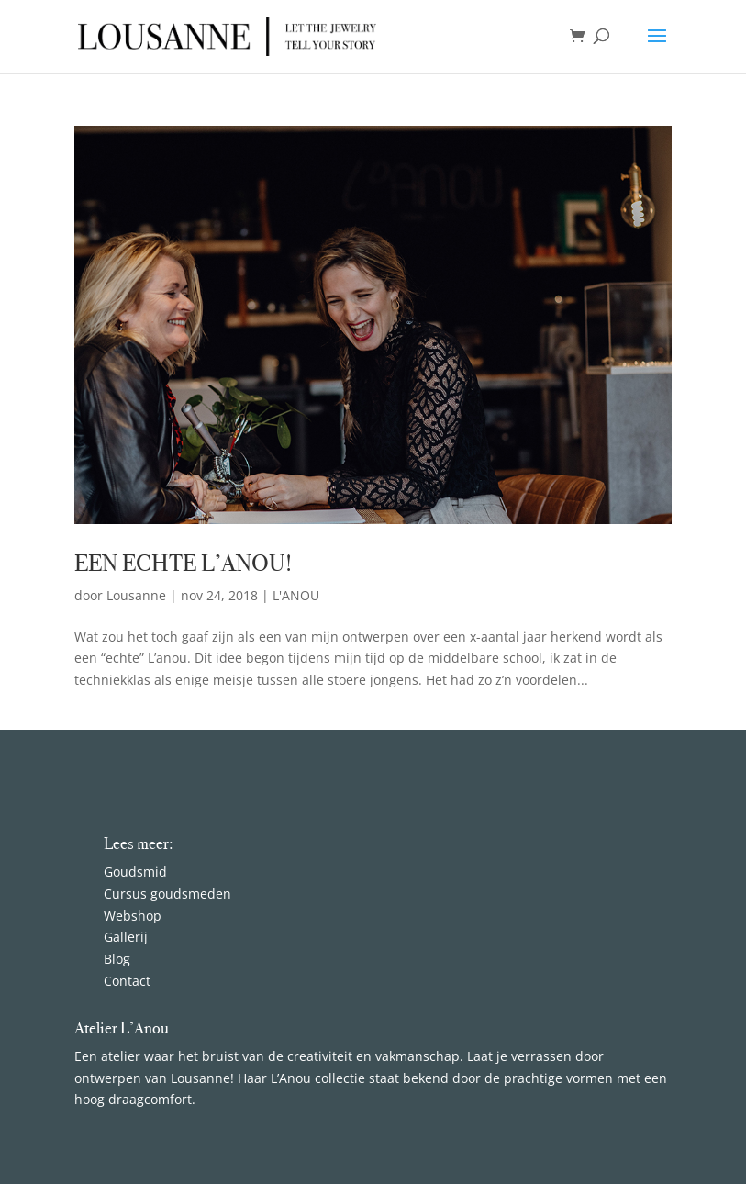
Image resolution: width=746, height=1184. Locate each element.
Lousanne (136, 595)
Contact (127, 980)
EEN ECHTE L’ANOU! (183, 563)
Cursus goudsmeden (167, 893)
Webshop (132, 915)
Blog (119, 958)
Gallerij (126, 936)
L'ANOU (296, 595)
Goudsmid (135, 871)
